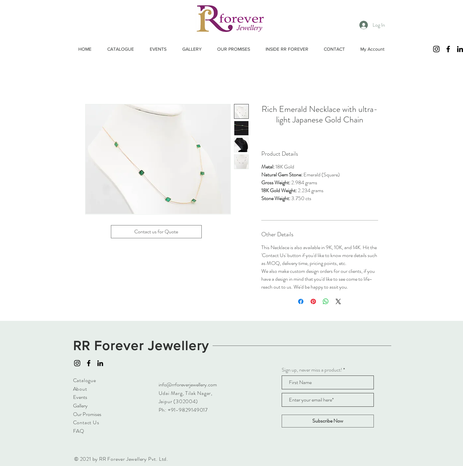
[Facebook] (448, 49)
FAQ (78, 431)
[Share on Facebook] (301, 301)
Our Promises (87, 414)
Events (80, 397)
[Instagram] (436, 49)
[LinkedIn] (100, 363)
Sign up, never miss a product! (312, 370)
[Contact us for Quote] (156, 231)
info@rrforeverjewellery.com (188, 384)
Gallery (80, 405)
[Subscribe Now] (328, 421)
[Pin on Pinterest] (313, 301)
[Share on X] (338, 301)
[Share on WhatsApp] (326, 301)
